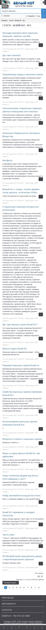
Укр (2, 2)
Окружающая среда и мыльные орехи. (22, 74)
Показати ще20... (10, 583)
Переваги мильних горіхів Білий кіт (20, 365)
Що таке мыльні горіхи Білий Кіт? (19, 324)
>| (38, 587)
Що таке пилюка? (11, 55)
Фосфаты (7, 160)
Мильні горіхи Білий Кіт (14, 348)
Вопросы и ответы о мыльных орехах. (22, 439)
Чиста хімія (8, 534)
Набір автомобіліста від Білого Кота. (21, 495)
